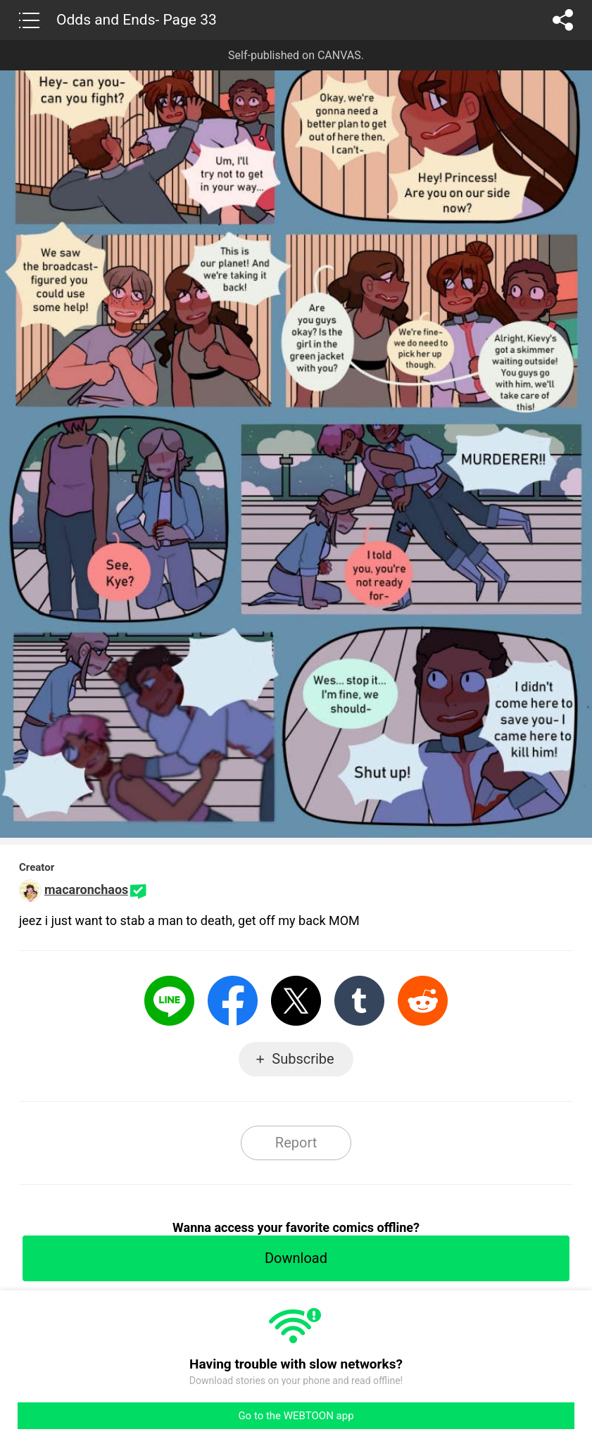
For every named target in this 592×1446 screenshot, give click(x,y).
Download (296, 1258)
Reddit (423, 1001)
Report (296, 1142)
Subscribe (303, 1058)
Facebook (233, 1001)
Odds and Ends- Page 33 (136, 19)
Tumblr (359, 1001)
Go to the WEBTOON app (295, 1415)
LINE (169, 1001)
